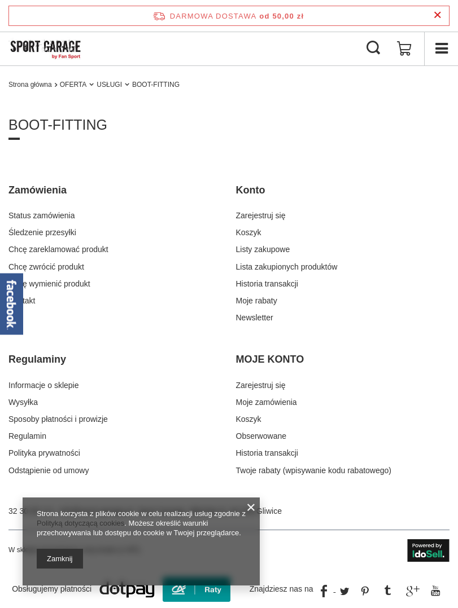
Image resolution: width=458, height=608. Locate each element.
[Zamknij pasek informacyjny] (437, 15)
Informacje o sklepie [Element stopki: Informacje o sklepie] (43, 385)
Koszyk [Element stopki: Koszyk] (248, 232)
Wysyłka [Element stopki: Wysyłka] (23, 402)
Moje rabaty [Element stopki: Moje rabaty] (256, 300)
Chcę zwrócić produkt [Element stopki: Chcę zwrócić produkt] (46, 266)
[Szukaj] (373, 48)
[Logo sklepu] (45, 48)
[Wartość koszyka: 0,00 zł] (404, 48)
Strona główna (30, 85)
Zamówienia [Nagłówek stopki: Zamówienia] (37, 190)
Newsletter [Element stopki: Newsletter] (254, 317)
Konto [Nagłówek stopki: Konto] (250, 190)
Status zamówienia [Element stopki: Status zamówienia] (41, 215)
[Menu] (441, 48)
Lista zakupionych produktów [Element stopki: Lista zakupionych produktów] (287, 266)
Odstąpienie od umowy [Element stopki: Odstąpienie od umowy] (48, 470)
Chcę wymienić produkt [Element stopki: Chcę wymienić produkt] (49, 283)
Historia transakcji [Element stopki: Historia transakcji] (267, 283)
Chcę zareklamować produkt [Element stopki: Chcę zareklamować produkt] (58, 249)
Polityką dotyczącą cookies (80, 523)
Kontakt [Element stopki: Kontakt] (21, 300)
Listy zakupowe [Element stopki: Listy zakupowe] (263, 249)
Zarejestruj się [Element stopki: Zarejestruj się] (261, 215)
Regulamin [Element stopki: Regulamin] (27, 435)
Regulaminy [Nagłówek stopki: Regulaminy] (37, 359)
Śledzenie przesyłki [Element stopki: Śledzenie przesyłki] (42, 232)
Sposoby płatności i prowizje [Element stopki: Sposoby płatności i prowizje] (58, 419)
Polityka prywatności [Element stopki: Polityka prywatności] (44, 452)
